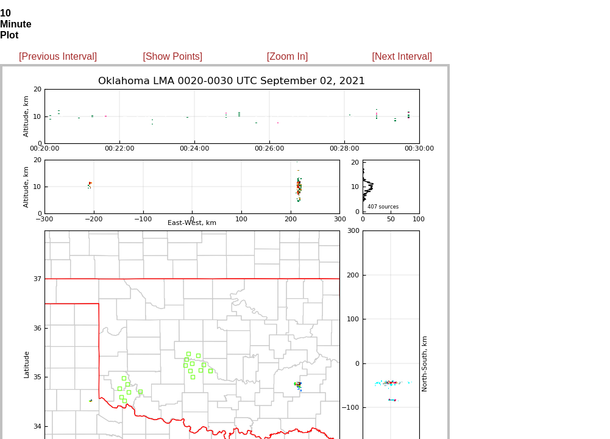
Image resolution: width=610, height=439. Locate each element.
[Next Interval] (402, 56)
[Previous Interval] (58, 56)
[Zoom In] (287, 56)
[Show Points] (172, 56)
